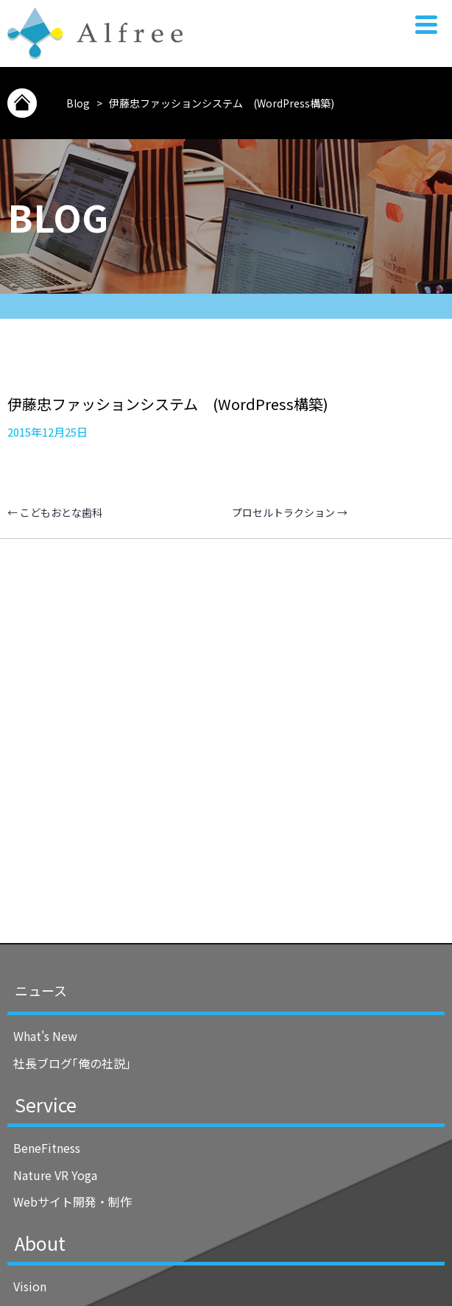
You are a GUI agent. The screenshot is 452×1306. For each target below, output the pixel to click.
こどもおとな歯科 (54, 512)
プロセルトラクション (289, 512)
